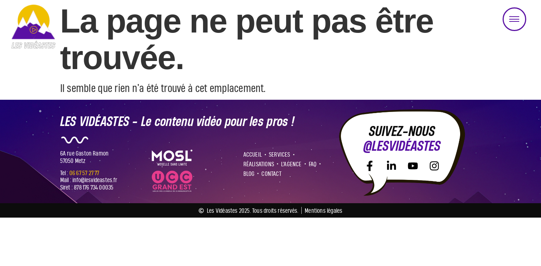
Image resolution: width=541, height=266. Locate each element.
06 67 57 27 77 (84, 173)
